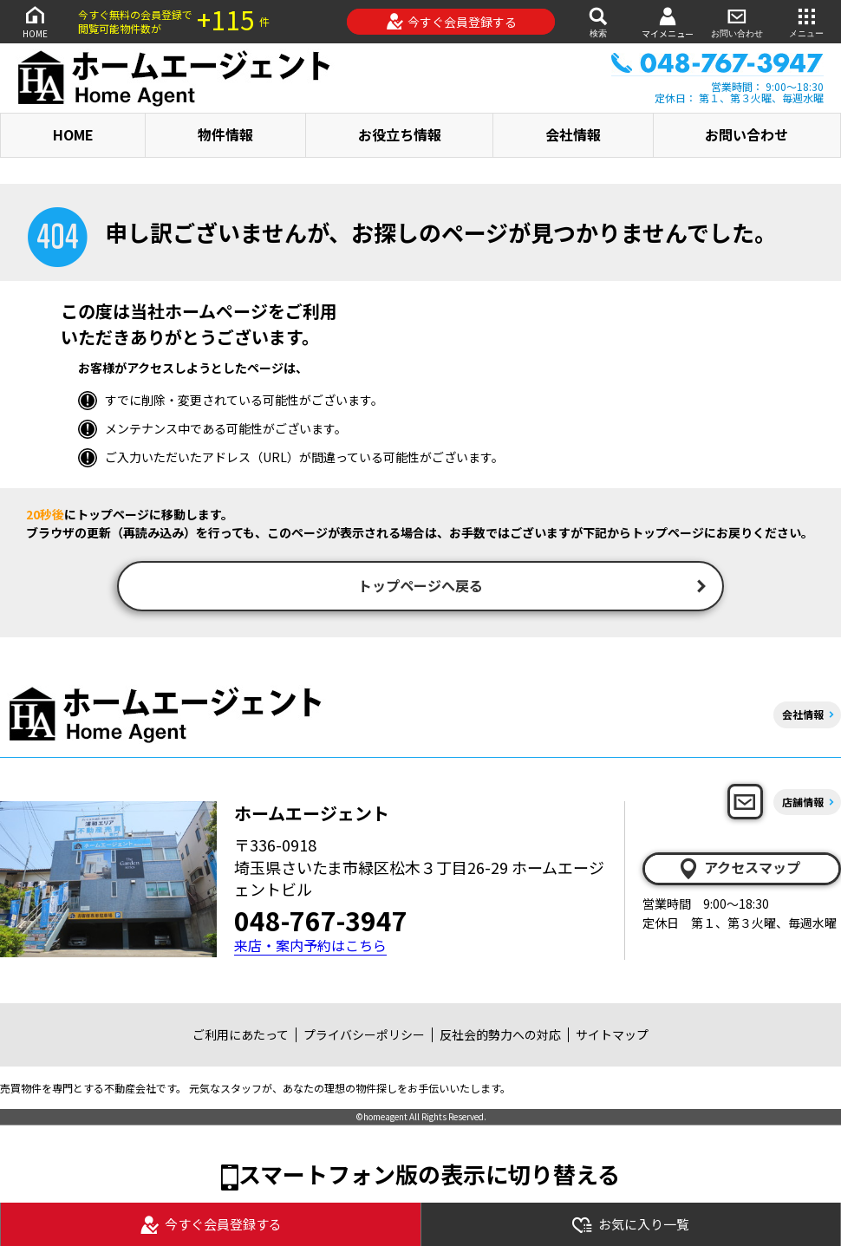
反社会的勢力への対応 (500, 1036)
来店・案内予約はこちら (310, 947)
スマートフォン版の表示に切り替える (429, 1175)
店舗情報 (803, 803)
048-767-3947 (320, 921)
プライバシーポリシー (364, 1036)
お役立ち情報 (399, 134)
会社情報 (573, 134)
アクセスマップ (738, 869)
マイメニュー (667, 22)
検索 (598, 21)
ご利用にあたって (240, 1036)
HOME (34, 21)
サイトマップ (612, 1036)
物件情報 (225, 134)
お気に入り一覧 (630, 1225)
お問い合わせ (737, 21)
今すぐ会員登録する (451, 21)
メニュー (806, 21)
